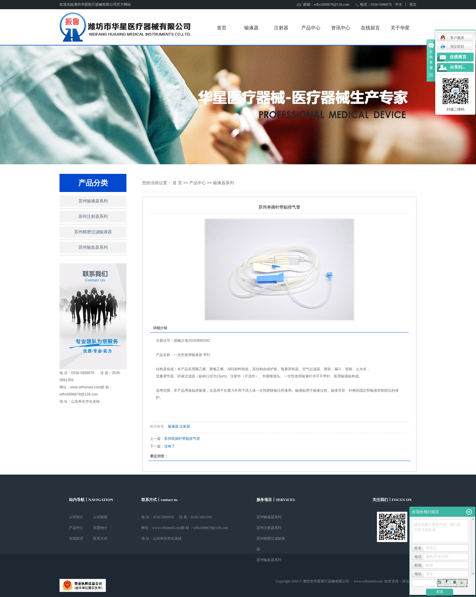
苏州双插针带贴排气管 (182, 439)
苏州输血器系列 (93, 247)
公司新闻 (100, 517)
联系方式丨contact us (159, 499)
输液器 (251, 27)
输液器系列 (223, 182)
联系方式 (100, 538)
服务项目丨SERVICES (275, 499)
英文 (412, 4)
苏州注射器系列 (93, 216)
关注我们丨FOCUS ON (392, 499)
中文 (398, 4)
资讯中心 (340, 27)
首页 (221, 27)
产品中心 (310, 27)
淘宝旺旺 (452, 46)
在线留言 (370, 27)
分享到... (458, 67)
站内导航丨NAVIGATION (91, 499)
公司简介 (76, 517)
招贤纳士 (100, 528)
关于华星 (400, 27)
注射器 (281, 27)
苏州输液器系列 (93, 201)
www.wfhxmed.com (368, 581)
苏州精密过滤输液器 (93, 232)
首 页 (177, 182)
